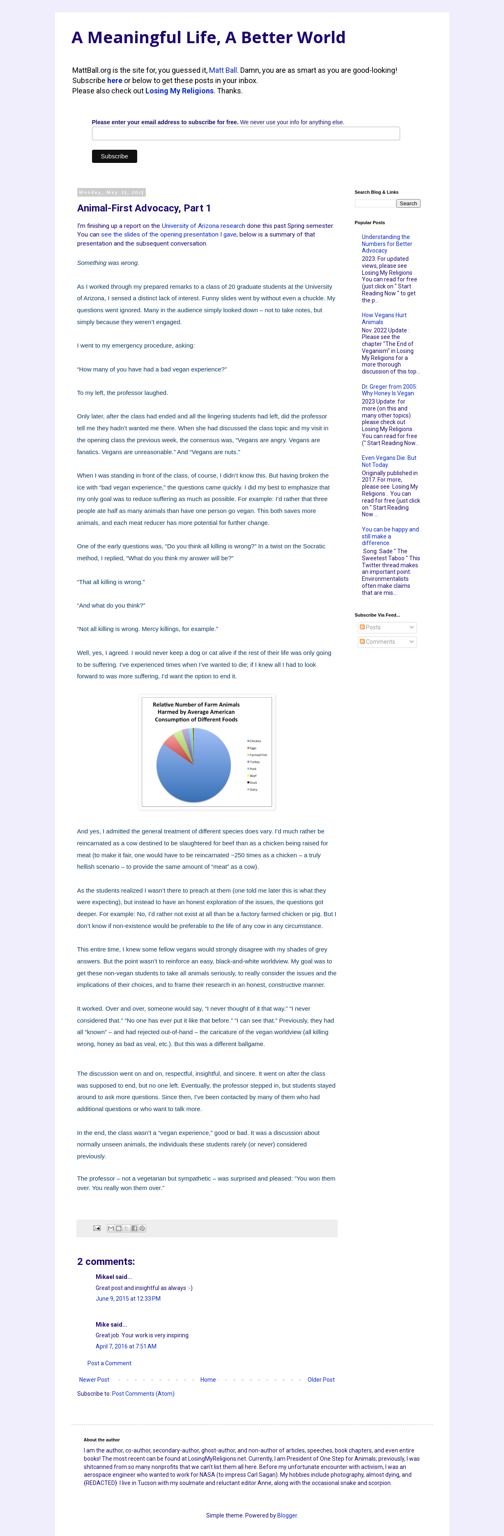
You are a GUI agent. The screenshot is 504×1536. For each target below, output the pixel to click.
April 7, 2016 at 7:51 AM (126, 1346)
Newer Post (94, 1379)
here (114, 80)
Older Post (321, 1379)
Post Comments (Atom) (143, 1393)
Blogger (287, 1515)
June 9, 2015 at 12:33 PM (128, 1298)
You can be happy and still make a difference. (390, 536)
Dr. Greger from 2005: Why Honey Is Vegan (389, 390)
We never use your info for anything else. (218, 122)
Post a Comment (109, 1363)
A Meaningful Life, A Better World (208, 37)
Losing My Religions (179, 90)
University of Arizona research (203, 226)
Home (208, 1379)
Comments (377, 641)
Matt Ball (223, 70)
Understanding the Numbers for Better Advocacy (387, 244)
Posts (370, 627)
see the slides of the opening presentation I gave (169, 234)
